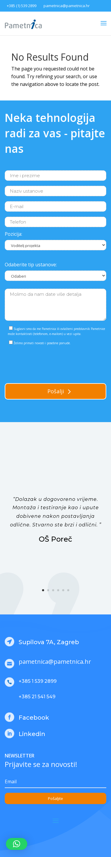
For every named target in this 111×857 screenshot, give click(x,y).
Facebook (34, 717)
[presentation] (50, 363)
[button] (16, 844)
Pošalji (55, 391)
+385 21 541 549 (37, 696)
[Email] (55, 782)
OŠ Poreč (55, 539)
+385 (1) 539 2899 (21, 5)
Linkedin (32, 734)
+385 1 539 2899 (38, 681)
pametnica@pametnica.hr (67, 5)
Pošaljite (55, 798)
